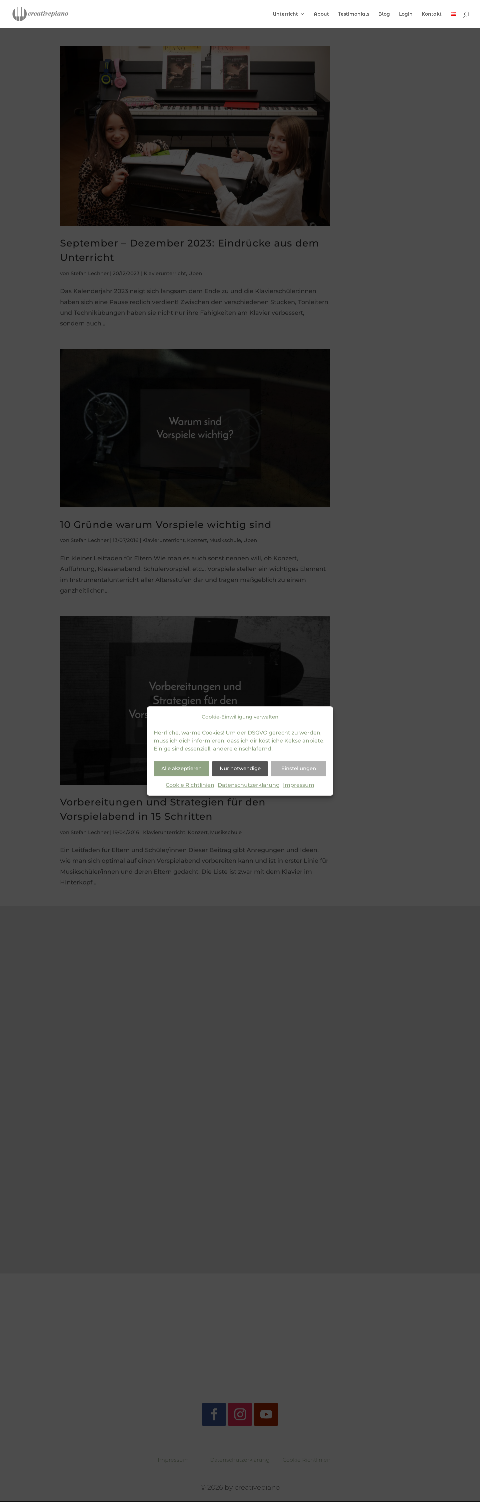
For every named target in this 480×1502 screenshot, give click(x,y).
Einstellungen (298, 768)
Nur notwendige (240, 768)
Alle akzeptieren (181, 768)
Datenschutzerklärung (249, 785)
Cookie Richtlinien (190, 785)
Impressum (298, 785)
